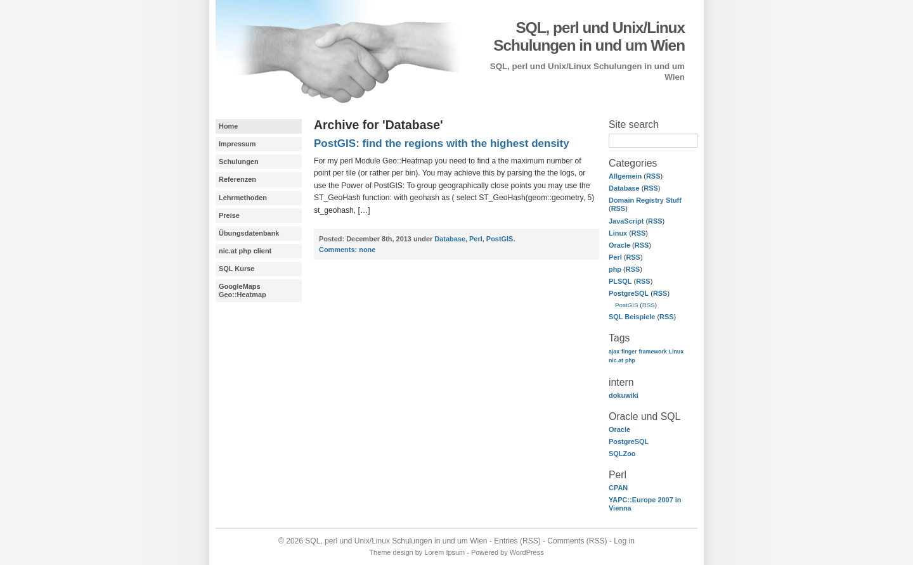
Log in (624, 540)
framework (652, 351)
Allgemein (625, 176)
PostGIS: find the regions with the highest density (441, 143)
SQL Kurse (236, 268)
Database (624, 188)
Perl (615, 257)
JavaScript (626, 221)
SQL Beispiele (632, 317)
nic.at (616, 360)
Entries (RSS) (517, 540)
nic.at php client (245, 251)
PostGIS (626, 305)
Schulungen (239, 161)
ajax (614, 351)
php (615, 269)
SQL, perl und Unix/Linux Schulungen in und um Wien (589, 36)
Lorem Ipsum (444, 552)
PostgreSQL (629, 293)
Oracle (619, 245)
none (347, 249)
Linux (618, 233)
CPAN (618, 488)
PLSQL (620, 281)
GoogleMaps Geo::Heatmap (242, 290)
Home (228, 126)
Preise (229, 215)
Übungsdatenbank (249, 233)
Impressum (237, 144)
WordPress (527, 552)
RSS (653, 176)
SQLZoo (622, 453)
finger (629, 351)
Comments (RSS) (577, 540)
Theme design (391, 552)
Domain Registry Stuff (645, 200)
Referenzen (237, 179)
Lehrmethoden (243, 197)
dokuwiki (623, 395)
